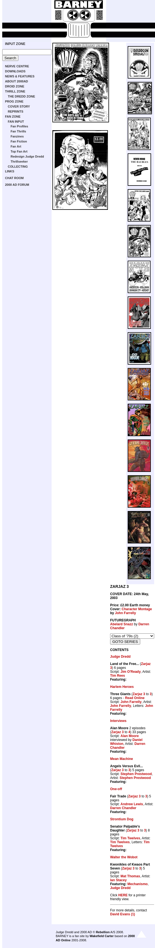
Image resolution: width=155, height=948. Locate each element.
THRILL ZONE (15, 91)
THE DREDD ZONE (21, 96)
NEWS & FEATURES (20, 76)
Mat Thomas (130, 876)
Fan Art (16, 146)
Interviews (118, 721)
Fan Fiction (19, 141)
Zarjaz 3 (139, 694)
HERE (122, 895)
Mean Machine (121, 759)
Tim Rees (117, 676)
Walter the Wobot (123, 857)
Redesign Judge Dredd (27, 156)
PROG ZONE (14, 101)
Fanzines (17, 136)
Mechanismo (137, 884)
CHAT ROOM (14, 178)
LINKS (9, 171)
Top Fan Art (19, 151)
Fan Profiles (19, 126)
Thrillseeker (19, 161)
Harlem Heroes (122, 687)
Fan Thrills (18, 131)
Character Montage (137, 609)
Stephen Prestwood (136, 774)
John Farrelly (125, 613)
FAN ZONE (13, 116)
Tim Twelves (130, 838)
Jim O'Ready (130, 672)
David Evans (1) (122, 914)
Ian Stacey (118, 880)
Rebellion (103, 932)
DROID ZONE (14, 86)
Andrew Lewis (131, 804)
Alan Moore (129, 736)
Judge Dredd (120, 657)
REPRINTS (15, 111)
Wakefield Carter (101, 936)
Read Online (134, 698)
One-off (116, 789)
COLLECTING (18, 166)
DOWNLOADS (15, 71)
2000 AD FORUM (17, 184)
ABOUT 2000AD (16, 81)
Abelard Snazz (121, 624)
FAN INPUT (16, 121)
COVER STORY (19, 106)
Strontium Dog (121, 819)
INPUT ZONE (15, 44)
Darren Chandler (123, 808)
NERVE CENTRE (17, 66)
